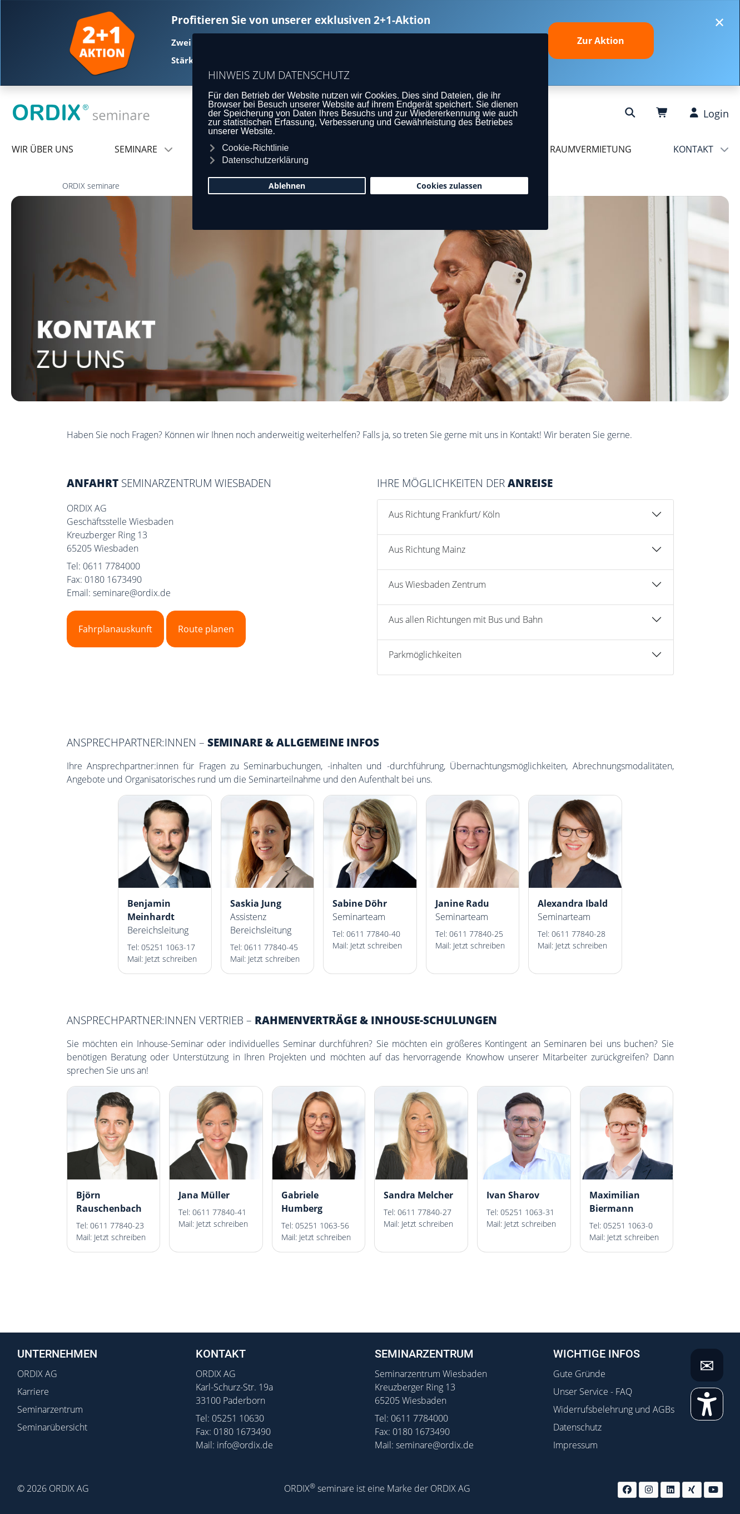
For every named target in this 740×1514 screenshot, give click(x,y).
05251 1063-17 (168, 947)
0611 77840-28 (578, 933)
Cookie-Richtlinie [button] (255, 148)
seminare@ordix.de (132, 593)
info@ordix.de (245, 1445)
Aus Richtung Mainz (427, 549)
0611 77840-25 (476, 933)
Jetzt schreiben (171, 958)
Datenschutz (577, 1427)
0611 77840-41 (219, 1212)
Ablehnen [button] (287, 185)
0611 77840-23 (117, 1225)
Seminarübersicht (52, 1427)
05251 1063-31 (527, 1212)
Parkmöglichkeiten (425, 654)
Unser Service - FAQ (592, 1391)
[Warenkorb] (664, 113)
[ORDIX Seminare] (81, 112)
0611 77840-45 (271, 947)
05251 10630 (238, 1418)
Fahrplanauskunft (115, 629)
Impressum (575, 1445)
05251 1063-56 (322, 1225)
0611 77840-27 (424, 1212)
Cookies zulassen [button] (449, 185)
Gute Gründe (579, 1374)
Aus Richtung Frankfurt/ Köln (444, 514)
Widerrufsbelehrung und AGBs (613, 1409)
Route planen (206, 629)
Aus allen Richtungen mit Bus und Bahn (466, 619)
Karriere (33, 1391)
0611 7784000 (111, 566)
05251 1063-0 (628, 1225)
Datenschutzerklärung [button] (265, 160)
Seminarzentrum (50, 1409)
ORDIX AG (37, 1374)
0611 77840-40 (373, 933)
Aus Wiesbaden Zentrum (437, 584)
